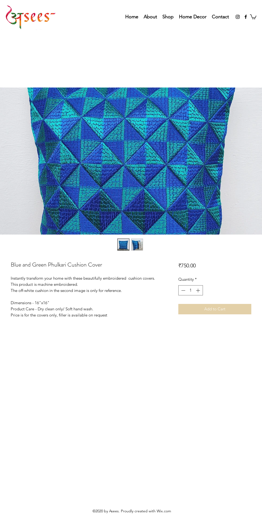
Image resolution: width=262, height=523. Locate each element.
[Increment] (198, 290)
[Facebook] (245, 16)
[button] (253, 16)
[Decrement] (182, 290)
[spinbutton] (190, 290)
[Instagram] (237, 16)
